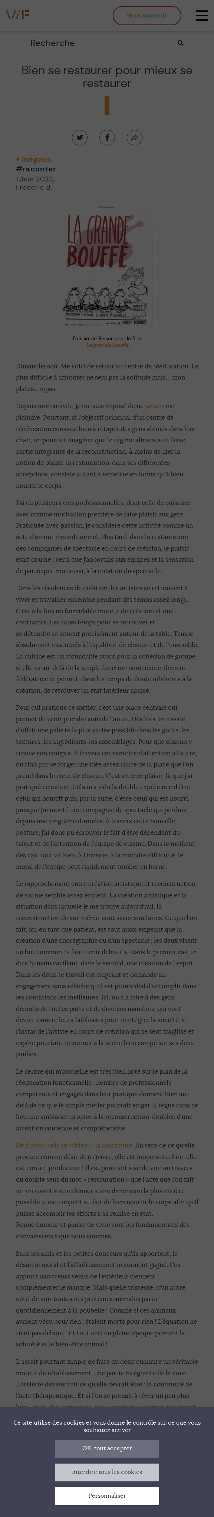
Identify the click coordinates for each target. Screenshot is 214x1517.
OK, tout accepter (107, 1448)
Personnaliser (107, 1496)
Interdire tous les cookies (107, 1472)
